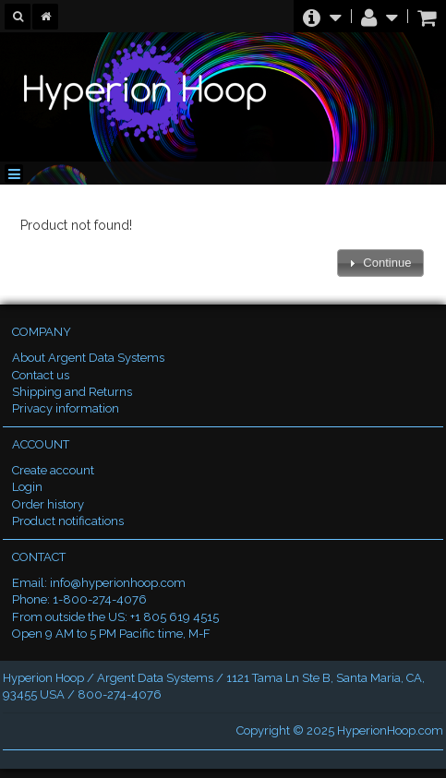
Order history (48, 504)
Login (27, 487)
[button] (380, 263)
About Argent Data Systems (88, 358)
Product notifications (68, 521)
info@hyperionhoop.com (118, 583)
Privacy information (65, 408)
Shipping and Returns (72, 392)
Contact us (40, 375)
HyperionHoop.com (390, 730)
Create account (53, 470)
